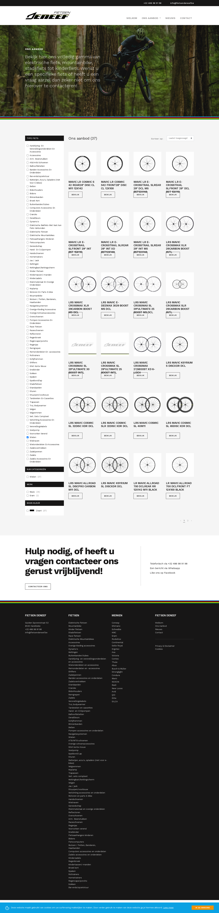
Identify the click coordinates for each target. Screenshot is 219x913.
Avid (114, 691)
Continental (117, 642)
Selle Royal (117, 646)
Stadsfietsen (36, 384)
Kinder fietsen (75, 629)
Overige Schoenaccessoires (43, 313)
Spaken (33, 377)
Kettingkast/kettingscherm (42, 268)
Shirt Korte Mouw (38, 366)
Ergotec (115, 649)
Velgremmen (36, 413)
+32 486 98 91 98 (153, 3)
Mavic (35, 491)
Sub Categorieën (36, 469)
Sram (34, 495)
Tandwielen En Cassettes (42, 398)
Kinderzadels (36, 278)
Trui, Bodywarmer (38, 405)
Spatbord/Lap (75, 754)
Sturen (33, 391)
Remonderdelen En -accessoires (45, 352)
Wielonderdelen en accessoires (83, 665)
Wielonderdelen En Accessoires (45, 444)
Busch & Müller (119, 669)
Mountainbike (36, 296)
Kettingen (34, 264)
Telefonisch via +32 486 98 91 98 (167, 563)
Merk (30, 484)
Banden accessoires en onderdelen (85, 678)
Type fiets (32, 138)
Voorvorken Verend (39, 433)
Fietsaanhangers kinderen (80, 835)
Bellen (33, 186)
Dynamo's (35, 221)
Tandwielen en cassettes (80, 708)
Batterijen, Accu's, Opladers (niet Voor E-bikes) (45, 181)
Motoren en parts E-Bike (80, 796)
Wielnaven (35, 441)
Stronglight (117, 672)
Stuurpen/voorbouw (39, 395)
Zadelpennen (36, 451)
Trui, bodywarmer (76, 704)
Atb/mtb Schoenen (39, 162)
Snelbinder (35, 370)
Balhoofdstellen (37, 166)
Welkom (131, 18)
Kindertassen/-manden (41, 275)
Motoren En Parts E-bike (41, 292)
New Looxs (117, 688)
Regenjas (34, 345)
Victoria (115, 655)
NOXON (115, 682)
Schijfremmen (36, 359)
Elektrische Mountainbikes (42, 235)
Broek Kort (35, 201)
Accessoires (36, 155)
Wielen (33, 437)
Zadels (33, 455)
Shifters (34, 362)
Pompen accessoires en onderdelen (85, 730)
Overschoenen (37, 316)
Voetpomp (35, 430)
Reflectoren (36, 334)
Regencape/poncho (39, 341)
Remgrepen (35, 348)
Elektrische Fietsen (39, 232)
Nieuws (170, 18)
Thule (114, 662)
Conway (115, 623)
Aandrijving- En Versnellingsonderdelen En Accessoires (42, 149)
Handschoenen (37, 253)
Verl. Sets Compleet (39, 416)
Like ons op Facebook (161, 572)
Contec (115, 659)
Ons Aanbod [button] (150, 18)
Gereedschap (36, 246)
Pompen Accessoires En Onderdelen (41, 321)
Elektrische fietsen (77, 623)
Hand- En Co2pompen (40, 250)
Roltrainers (35, 355)
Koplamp (34, 288)
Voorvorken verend (77, 829)
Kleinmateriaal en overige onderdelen (86, 809)
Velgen (33, 409)
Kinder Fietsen (37, 271)
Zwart (38, 510)
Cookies (159, 649)
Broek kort (73, 868)
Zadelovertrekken (38, 448)
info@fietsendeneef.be (182, 3)
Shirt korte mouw (77, 747)
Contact (186, 18)
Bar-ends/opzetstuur (40, 176)
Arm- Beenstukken (39, 159)
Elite (114, 698)
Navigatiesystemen (39, 306)
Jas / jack (72, 786)
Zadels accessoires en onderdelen (85, 855)
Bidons (33, 193)
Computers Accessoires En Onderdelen (42, 209)
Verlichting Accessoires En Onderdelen (42, 421)
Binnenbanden (37, 197)
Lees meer (168, 907)
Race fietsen (74, 636)
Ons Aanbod (161, 626)
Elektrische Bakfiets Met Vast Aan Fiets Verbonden (45, 226)
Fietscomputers (37, 242)
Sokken (33, 373)
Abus (114, 665)
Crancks (34, 214)
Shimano (116, 626)
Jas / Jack (35, 260)
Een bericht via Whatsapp (164, 568)
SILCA (115, 701)
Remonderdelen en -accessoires (84, 668)
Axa (113, 652)
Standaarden (36, 388)
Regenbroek (36, 337)
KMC (114, 632)
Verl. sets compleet (78, 776)
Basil (114, 685)
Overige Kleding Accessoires (43, 309)
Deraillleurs (35, 218)
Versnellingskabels (38, 426)
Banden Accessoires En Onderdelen (41, 171)
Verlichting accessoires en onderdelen (86, 793)
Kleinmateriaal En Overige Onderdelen (42, 283)
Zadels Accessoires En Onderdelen (40, 460)
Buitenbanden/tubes (40, 204)
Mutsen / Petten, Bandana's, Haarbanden (43, 300)
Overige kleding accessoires (81, 646)
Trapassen (35, 402)
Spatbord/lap (36, 380)
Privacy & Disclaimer (165, 646)
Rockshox (116, 639)
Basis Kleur (33, 503)
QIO (113, 695)
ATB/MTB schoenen (78, 740)
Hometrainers (36, 257)
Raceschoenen (37, 330)
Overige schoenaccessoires (81, 744)
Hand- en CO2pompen (79, 711)
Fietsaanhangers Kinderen (42, 239)
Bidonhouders (36, 190)
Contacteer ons (38, 586)
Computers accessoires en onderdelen (87, 851)
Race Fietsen (36, 327)
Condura (116, 675)
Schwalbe (116, 629)
